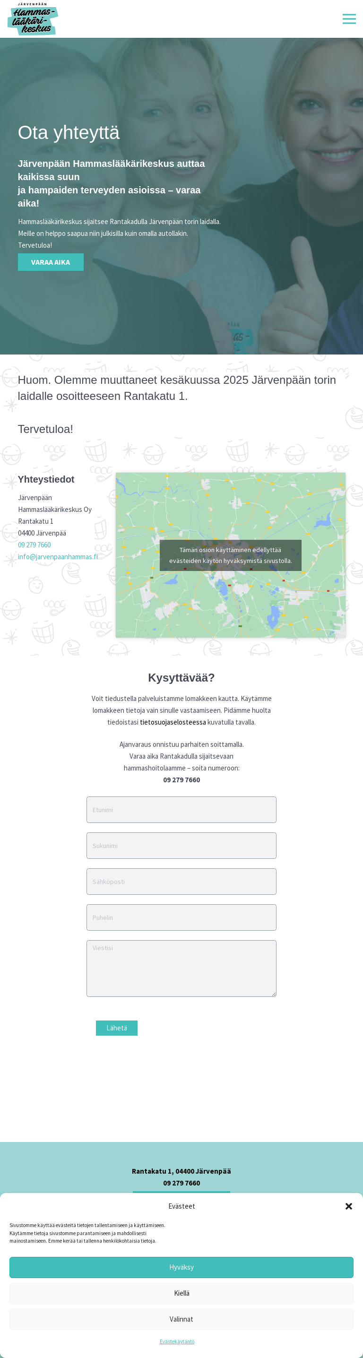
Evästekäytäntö (177, 1341)
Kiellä (182, 1293)
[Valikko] (349, 19)
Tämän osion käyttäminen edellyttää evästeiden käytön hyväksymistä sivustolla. (230, 555)
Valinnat (181, 1319)
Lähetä (116, 1027)
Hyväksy (181, 1267)
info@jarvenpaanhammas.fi (58, 556)
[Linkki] (33, 18)
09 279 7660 (34, 544)
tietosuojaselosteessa (173, 722)
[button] (349, 1206)
